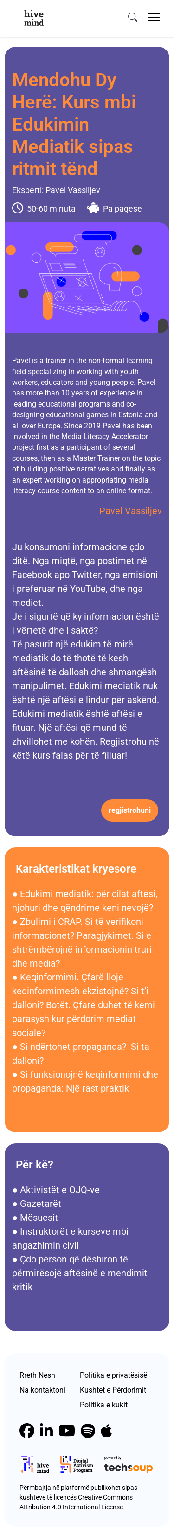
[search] (133, 17)
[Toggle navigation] (154, 17)
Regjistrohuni (130, 810)
